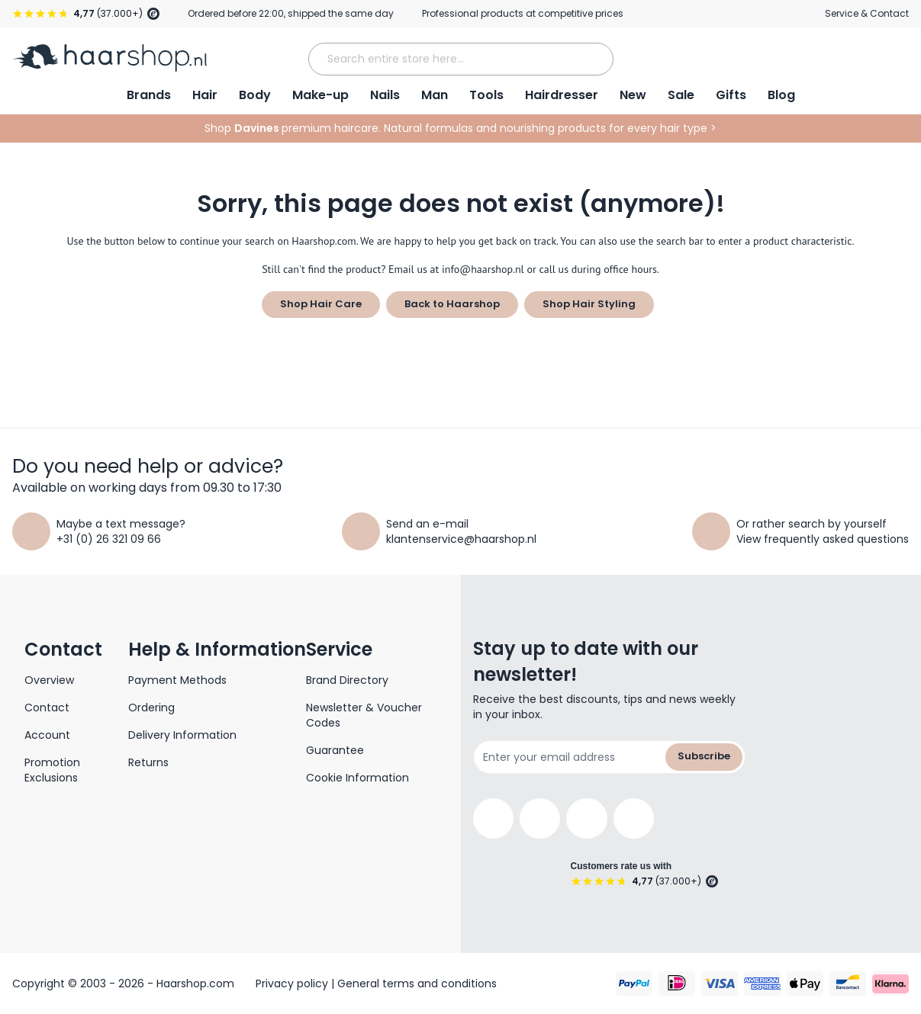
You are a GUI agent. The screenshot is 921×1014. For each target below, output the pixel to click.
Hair (204, 95)
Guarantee (335, 750)
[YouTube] (586, 818)
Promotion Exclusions (52, 770)
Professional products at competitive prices (522, 13)
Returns (148, 762)
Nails (385, 95)
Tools (486, 95)
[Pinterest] (633, 818)
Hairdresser (561, 95)
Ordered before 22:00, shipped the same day (291, 13)
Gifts (731, 95)
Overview (49, 680)
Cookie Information (357, 777)
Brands (149, 95)
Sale (681, 95)
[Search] (596, 58)
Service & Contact (867, 13)
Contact (46, 707)
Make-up (320, 95)
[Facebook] (493, 818)
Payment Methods (177, 680)
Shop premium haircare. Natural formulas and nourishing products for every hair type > (460, 128)
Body (255, 95)
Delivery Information (182, 735)
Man (434, 95)
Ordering (151, 707)
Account (47, 735)
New (633, 95)
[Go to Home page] (109, 58)
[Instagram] (540, 818)
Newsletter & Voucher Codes (364, 715)
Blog (781, 95)
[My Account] (817, 58)
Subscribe (704, 756)
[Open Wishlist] (857, 58)
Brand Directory (347, 680)
